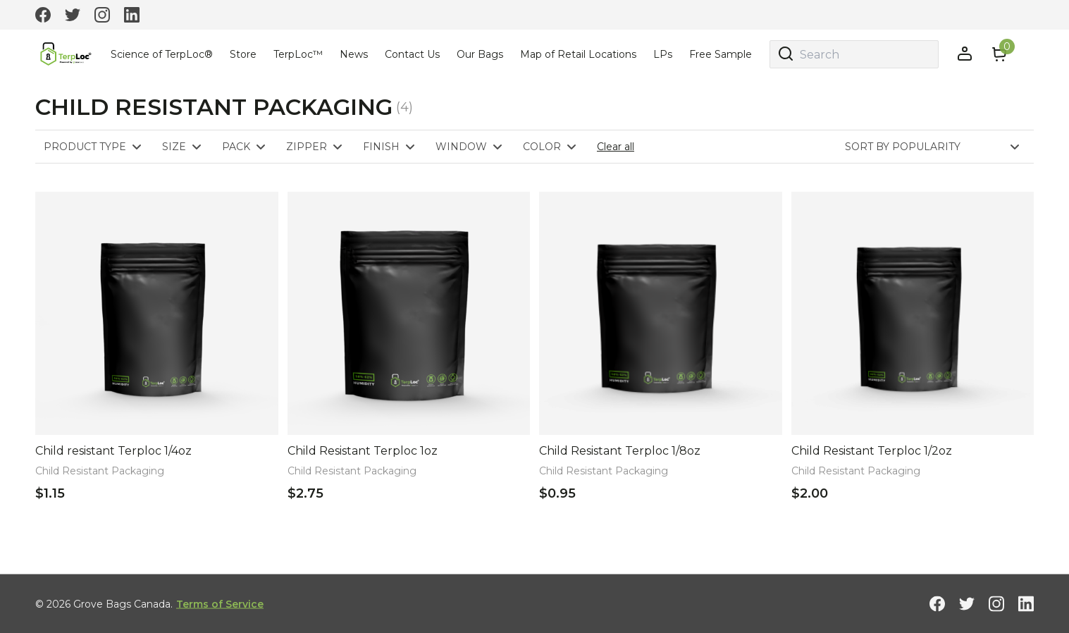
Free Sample (720, 54)
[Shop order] (939, 147)
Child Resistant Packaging (99, 471)
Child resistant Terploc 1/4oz (113, 450)
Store (243, 54)
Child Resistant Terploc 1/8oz (619, 450)
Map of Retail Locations (578, 54)
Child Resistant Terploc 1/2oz (871, 450)
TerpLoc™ (298, 54)
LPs (662, 54)
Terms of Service (220, 603)
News (354, 54)
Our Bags (480, 54)
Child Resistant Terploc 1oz (363, 450)
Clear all (615, 146)
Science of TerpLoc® (162, 54)
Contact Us (412, 54)
